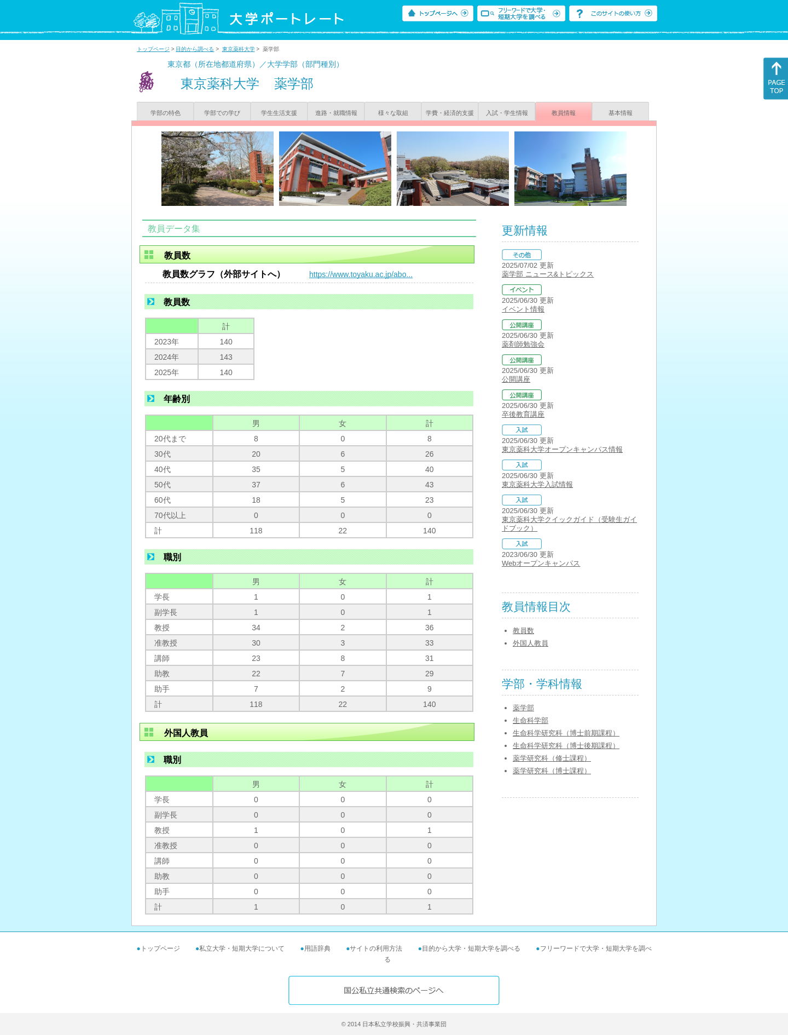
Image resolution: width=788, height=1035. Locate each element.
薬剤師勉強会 (523, 344)
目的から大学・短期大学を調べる (471, 948)
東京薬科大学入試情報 (537, 484)
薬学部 (523, 708)
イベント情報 (523, 309)
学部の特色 (165, 113)
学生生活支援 (279, 113)
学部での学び (222, 113)
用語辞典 (317, 948)
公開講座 (516, 379)
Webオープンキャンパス (541, 563)
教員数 (523, 630)
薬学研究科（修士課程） (552, 758)
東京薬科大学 (238, 49)
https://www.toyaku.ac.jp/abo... (361, 274)
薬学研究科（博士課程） (552, 771)
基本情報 (621, 113)
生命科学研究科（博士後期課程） (566, 745)
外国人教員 (530, 643)
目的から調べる (195, 49)
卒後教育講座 (523, 414)
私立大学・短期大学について (242, 948)
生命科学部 (530, 720)
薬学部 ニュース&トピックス (548, 274)
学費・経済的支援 (450, 113)
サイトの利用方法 (376, 948)
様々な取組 (393, 113)
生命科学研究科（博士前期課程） (566, 733)
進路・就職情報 (336, 113)
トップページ (153, 49)
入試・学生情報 (507, 113)
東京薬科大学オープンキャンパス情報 (562, 449)
